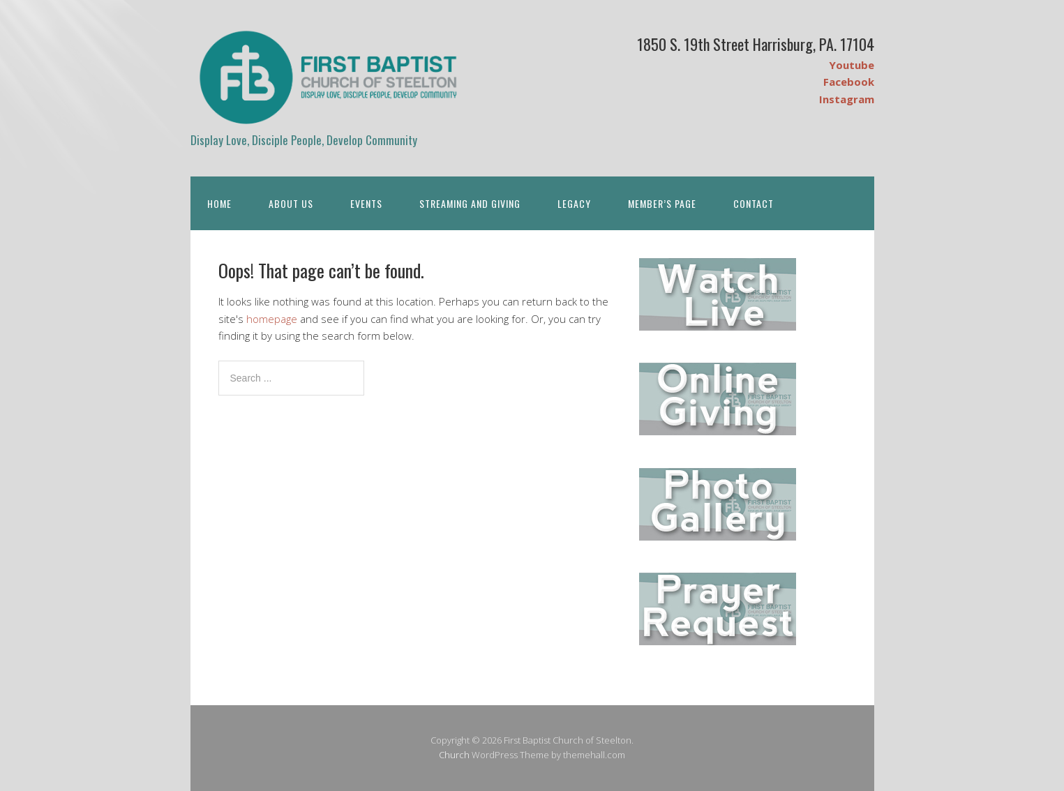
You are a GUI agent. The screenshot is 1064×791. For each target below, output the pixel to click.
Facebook (848, 82)
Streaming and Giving (469, 203)
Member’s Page (662, 203)
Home (219, 203)
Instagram (846, 99)
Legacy (574, 203)
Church (454, 754)
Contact (753, 203)
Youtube (851, 65)
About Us (291, 203)
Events (366, 203)
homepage (271, 319)
